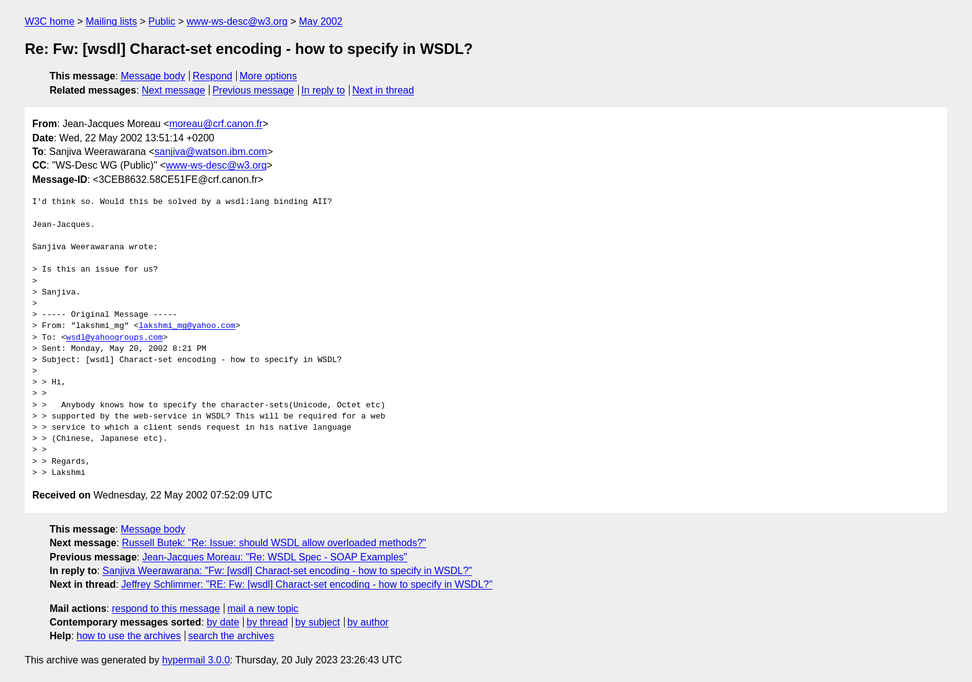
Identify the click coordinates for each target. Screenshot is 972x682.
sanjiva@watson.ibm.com (210, 151)
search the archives (231, 636)
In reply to (323, 90)
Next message (173, 90)
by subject (317, 622)
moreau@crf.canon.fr (216, 123)
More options (269, 76)
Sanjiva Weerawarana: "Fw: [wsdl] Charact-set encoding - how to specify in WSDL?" (287, 570)
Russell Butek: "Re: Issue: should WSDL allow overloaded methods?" (274, 543)
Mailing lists (111, 21)
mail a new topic (263, 608)
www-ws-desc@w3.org (237, 21)
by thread (267, 622)
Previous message (253, 90)
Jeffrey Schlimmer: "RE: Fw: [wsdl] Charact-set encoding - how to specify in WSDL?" (307, 584)
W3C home (49, 21)
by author (368, 622)
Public (161, 21)
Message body (153, 76)
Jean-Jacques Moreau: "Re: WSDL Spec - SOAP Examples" (274, 557)
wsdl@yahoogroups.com (114, 337)
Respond (212, 76)
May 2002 (320, 21)
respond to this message (165, 608)
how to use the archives (129, 636)
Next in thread (383, 90)
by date (222, 622)
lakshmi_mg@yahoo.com (187, 326)
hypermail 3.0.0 (195, 660)
